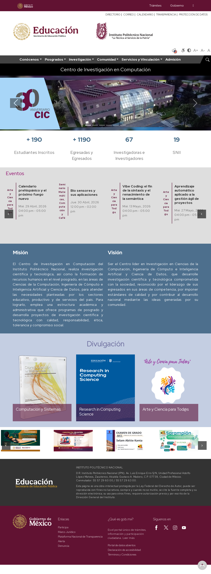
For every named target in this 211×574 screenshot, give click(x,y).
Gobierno (177, 5)
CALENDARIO (145, 14)
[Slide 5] (116, 125)
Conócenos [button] (29, 59)
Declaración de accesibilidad (124, 550)
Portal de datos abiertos (121, 545)
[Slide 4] (109, 125)
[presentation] (8, 214)
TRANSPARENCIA (166, 14)
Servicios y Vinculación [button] (140, 59)
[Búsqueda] (193, 5)
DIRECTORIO (113, 14)
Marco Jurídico (67, 532)
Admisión (173, 59)
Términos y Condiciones (122, 554)
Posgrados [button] (54, 59)
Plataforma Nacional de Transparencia (80, 536)
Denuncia (63, 546)
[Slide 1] (88, 125)
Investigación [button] (80, 59)
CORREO (128, 14)
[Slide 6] (123, 125)
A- (203, 50)
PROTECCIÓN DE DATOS (193, 14)
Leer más (128, 538)
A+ (195, 50)
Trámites (155, 5)
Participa (63, 527)
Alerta (61, 541)
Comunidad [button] (106, 59)
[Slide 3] (102, 125)
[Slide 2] (95, 125)
